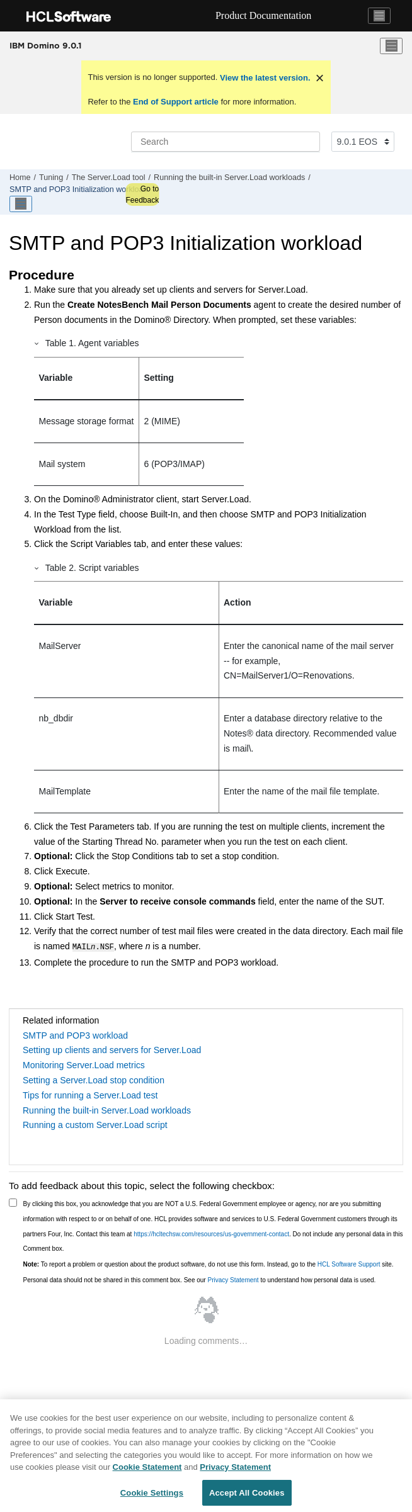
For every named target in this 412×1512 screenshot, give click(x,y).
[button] (37, 343)
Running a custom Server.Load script (95, 1124)
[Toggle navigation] (379, 16)
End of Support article (175, 101)
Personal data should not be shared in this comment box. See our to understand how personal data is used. (199, 1278)
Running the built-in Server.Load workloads (229, 177)
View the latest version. (263, 77)
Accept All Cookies (247, 1496)
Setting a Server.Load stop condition (93, 1079)
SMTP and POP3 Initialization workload (78, 189)
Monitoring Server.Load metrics (84, 1064)
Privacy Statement (232, 1278)
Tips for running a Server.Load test (90, 1094)
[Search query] (225, 142)
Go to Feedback (142, 194)
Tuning (51, 177)
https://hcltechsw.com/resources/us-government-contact (211, 1232)
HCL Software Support (349, 1263)
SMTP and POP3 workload (75, 1034)
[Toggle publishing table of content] (20, 204)
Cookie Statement (147, 1470)
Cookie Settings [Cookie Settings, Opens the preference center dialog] (151, 1496)
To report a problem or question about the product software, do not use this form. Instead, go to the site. (208, 1263)
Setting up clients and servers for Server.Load (112, 1049)
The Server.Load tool (109, 177)
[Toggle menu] (391, 46)
